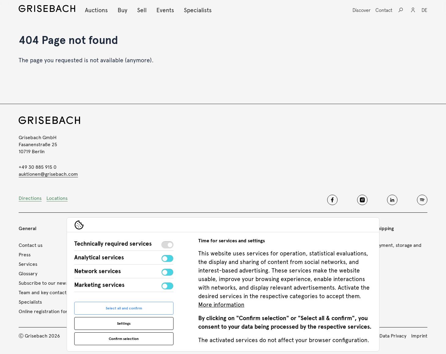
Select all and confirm (124, 308)
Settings (123, 323)
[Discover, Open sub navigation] (362, 10)
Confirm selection (124, 339)
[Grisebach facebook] (332, 200)
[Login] (413, 10)
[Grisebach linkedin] (392, 200)
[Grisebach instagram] (362, 200)
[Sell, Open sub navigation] (142, 10)
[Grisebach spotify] (422, 200)
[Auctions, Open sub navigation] (96, 10)
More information (221, 304)
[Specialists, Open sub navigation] (198, 10)
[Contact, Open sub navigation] (383, 10)
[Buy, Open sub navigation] (122, 10)
